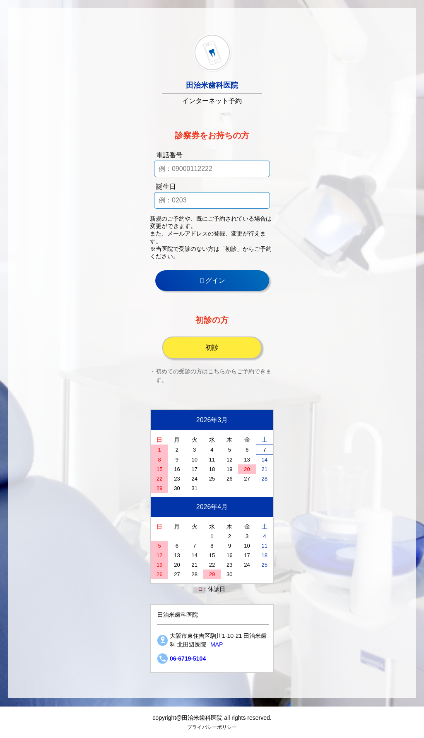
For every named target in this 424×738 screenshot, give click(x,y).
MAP (216, 644)
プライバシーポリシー (212, 727)
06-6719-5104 (188, 658)
